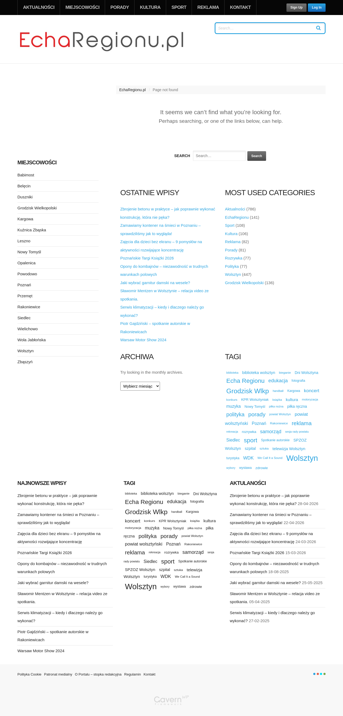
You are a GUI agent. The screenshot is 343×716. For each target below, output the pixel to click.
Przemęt (24, 296)
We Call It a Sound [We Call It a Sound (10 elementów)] (270, 455)
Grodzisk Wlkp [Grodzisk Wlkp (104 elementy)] (247, 388)
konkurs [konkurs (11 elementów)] (231, 397)
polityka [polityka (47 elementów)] (235, 412)
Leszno (23, 241)
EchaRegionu (237, 217)
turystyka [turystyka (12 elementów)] (233, 456)
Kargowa (25, 219)
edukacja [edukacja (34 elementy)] (278, 378)
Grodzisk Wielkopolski (244, 281)
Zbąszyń (25, 361)
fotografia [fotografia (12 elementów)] (298, 378)
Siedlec (24, 318)
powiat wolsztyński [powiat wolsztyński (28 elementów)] (143, 541)
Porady (119, 7)
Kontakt (240, 7)
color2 (318, 671)
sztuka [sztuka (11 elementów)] (264, 446)
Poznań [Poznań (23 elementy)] (259, 421)
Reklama (208, 7)
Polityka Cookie (29, 672)
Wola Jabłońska (31, 339)
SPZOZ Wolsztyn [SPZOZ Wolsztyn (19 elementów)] (140, 567)
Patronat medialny (58, 672)
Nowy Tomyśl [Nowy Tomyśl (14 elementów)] (255, 404)
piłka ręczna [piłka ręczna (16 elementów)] (297, 404)
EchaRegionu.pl (132, 90)
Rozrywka (234, 257)
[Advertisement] (58, 110)
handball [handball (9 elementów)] (278, 388)
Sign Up (296, 7)
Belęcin (24, 186)
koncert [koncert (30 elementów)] (311, 388)
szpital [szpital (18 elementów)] (250, 446)
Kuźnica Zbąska (31, 230)
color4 (324, 671)
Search (182, 156)
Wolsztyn (233, 273)
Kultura (150, 7)
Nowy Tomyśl (29, 252)
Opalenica (26, 263)
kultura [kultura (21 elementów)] (292, 397)
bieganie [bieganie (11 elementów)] (285, 370)
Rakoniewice (28, 307)
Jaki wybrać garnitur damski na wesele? (155, 281)
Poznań (24, 285)
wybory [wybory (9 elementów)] (231, 465)
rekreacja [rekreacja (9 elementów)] (232, 429)
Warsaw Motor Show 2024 (143, 337)
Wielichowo (27, 329)
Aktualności (38, 7)
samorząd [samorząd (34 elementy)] (270, 429)
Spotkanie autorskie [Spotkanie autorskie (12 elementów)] (275, 438)
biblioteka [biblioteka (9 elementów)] (232, 370)
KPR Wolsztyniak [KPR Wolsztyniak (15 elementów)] (255, 397)
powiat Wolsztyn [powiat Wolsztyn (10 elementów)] (280, 411)
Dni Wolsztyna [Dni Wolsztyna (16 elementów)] (306, 370)
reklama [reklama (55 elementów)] (302, 421)
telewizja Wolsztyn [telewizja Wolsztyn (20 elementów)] (289, 446)
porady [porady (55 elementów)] (257, 412)
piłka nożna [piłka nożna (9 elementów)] (276, 404)
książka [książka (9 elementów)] (277, 397)
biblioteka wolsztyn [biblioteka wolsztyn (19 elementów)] (258, 370)
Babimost (25, 175)
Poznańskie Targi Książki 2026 (147, 257)
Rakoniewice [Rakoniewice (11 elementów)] (279, 420)
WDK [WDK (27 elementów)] (248, 455)
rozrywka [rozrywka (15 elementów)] (249, 429)
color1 (314, 671)
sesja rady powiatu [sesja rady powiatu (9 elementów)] (297, 429)
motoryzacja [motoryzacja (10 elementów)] (310, 397)
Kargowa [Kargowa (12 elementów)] (293, 388)
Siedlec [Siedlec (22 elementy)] (233, 438)
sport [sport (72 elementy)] (250, 438)
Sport (179, 7)
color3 (321, 671)
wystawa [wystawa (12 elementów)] (245, 466)
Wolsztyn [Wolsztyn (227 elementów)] (302, 455)
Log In (317, 7)
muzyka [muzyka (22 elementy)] (233, 404)
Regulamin (132, 672)
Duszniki (25, 197)
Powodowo (27, 274)
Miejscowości (82, 7)
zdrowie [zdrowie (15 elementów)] (261, 466)
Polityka (232, 265)
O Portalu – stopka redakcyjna (98, 672)
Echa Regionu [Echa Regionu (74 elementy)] (245, 378)
